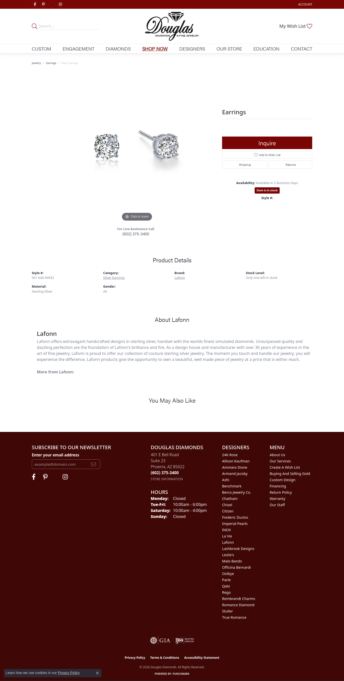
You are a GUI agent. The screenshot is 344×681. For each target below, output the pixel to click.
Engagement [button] (78, 48)
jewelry (36, 63)
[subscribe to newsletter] (93, 464)
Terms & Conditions (164, 657)
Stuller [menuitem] (227, 611)
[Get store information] (167, 479)
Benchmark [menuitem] (231, 486)
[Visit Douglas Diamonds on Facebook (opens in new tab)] (35, 5)
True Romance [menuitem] (234, 617)
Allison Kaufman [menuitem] (236, 461)
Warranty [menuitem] (277, 498)
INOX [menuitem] (226, 529)
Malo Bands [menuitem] (232, 561)
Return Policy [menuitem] (281, 492)
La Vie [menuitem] (227, 536)
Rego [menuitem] (226, 592)
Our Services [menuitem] (280, 461)
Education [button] (266, 48)
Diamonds (118, 48)
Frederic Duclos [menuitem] (235, 517)
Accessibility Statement (201, 657)
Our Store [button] (229, 48)
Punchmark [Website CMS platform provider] (181, 673)
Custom (41, 48)
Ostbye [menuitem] (228, 573)
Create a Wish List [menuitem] (285, 467)
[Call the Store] (165, 472)
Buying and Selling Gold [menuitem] (290, 473)
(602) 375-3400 (135, 234)
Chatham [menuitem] (230, 498)
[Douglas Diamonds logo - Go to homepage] (171, 26)
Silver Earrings (114, 277)
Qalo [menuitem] (226, 586)
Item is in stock (267, 190)
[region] (137, 148)
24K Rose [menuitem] (230, 454)
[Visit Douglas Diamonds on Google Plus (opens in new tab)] (52, 5)
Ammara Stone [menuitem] (234, 467)
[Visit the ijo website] (184, 640)
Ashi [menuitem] (225, 479)
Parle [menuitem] (226, 579)
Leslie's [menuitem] (228, 554)
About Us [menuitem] (277, 454)
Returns (290, 164)
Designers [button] (192, 48)
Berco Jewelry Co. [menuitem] (236, 492)
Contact (301, 48)
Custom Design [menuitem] (282, 479)
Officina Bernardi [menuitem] (236, 567)
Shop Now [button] (155, 48)
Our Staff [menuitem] (277, 504)
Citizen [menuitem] (228, 511)
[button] (304, 4)
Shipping (245, 164)
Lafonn (180, 277)
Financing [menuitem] (278, 486)
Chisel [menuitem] (227, 504)
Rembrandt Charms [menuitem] (238, 598)
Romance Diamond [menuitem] (238, 604)
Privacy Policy (135, 657)
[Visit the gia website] (160, 640)
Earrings (51, 63)
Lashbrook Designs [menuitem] (238, 548)
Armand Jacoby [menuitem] (235, 473)
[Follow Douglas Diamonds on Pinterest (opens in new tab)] (43, 5)
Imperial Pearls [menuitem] (235, 523)
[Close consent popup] (97, 672)
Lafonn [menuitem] (228, 542)
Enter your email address (55, 454)
